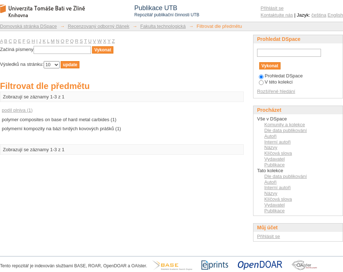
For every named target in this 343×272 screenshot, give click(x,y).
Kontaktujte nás (277, 15)
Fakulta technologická (163, 26)
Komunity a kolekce (284, 124)
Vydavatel (274, 159)
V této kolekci (275, 82)
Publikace (274, 164)
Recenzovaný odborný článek (99, 26)
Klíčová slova (278, 153)
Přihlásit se (272, 8)
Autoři (270, 136)
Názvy (270, 147)
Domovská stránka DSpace (28, 26)
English (335, 15)
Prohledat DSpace (281, 75)
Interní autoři (277, 142)
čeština (319, 15)
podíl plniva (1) (17, 110)
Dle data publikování (285, 130)
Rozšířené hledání (276, 91)
